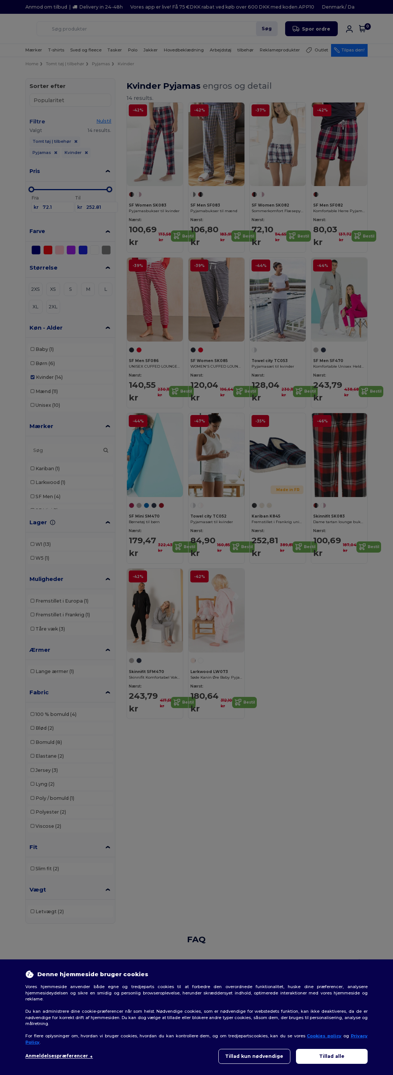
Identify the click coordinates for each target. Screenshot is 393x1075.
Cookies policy (324, 1035)
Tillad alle (331, 1056)
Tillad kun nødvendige (254, 1056)
